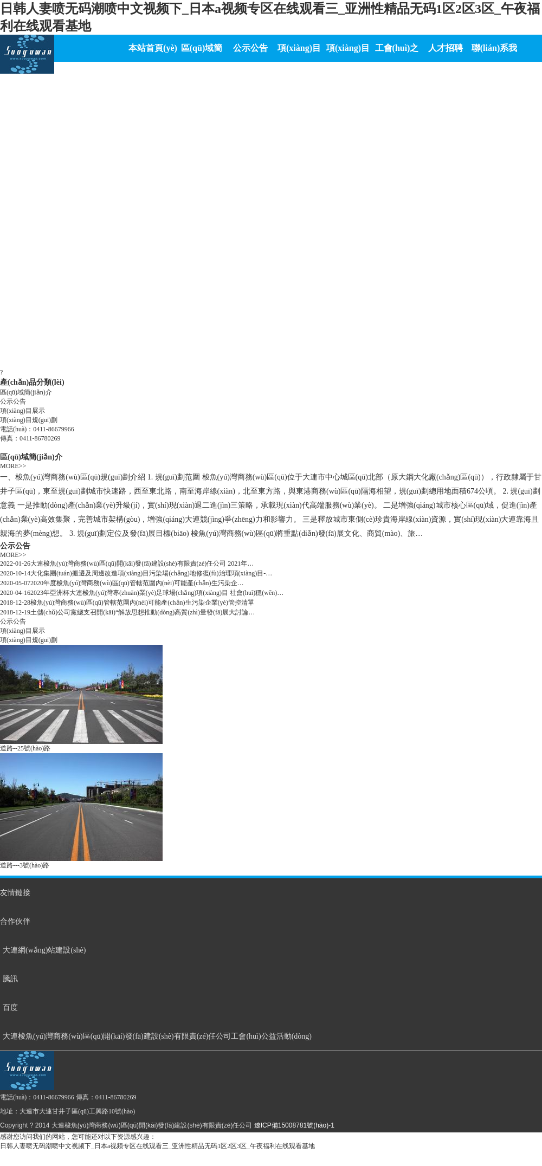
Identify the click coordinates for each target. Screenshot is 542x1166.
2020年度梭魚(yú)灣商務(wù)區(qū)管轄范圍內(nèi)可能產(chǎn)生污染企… (137, 583)
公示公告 (250, 48)
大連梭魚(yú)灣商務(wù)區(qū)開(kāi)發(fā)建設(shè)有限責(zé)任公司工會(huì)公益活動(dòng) (157, 1036)
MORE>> (13, 466)
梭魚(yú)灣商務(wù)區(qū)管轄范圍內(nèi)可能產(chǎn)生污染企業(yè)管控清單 (142, 602)
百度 (10, 1007)
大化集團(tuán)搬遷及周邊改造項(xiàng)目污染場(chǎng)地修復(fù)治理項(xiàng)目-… (151, 573)
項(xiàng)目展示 (22, 410)
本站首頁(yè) (152, 48)
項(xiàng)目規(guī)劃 (28, 420)
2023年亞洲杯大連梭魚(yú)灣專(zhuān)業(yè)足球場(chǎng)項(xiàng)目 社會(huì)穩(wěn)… (156, 593)
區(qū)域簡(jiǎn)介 (26, 392)
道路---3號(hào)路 (24, 865)
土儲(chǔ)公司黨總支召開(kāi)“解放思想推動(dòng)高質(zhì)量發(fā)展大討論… (142, 612)
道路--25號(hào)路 (25, 748)
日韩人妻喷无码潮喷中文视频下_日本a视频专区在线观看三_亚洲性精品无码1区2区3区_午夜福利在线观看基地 (157, 1146)
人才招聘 (445, 48)
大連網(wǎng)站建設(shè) (44, 950)
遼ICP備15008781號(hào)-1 (294, 1125)
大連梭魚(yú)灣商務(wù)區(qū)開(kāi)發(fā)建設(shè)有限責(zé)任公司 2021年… (142, 563)
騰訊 (10, 979)
